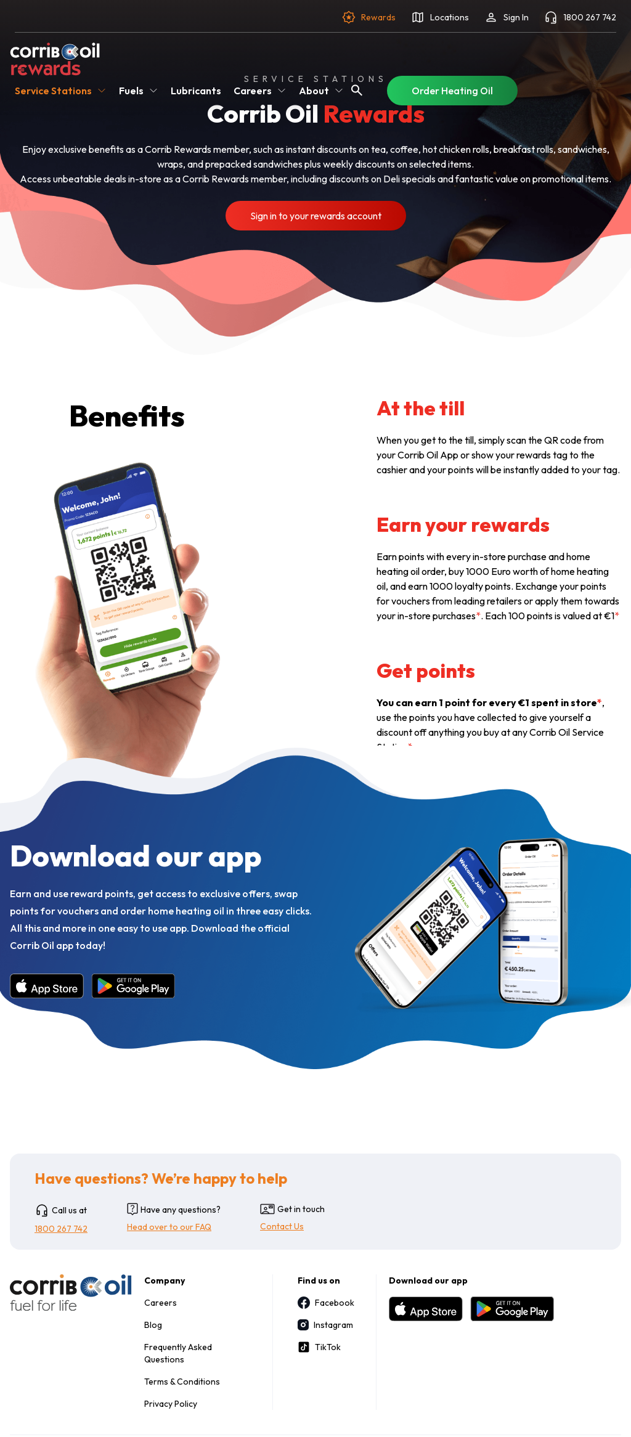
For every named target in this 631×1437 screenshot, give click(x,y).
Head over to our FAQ (169, 1226)
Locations (439, 17)
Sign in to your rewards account (315, 216)
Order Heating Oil (452, 90)
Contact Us (282, 1226)
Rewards (368, 17)
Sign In (506, 17)
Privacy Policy (170, 1403)
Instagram (324, 1325)
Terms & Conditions (182, 1381)
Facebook (324, 1303)
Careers (160, 1302)
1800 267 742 (579, 17)
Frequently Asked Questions (178, 1353)
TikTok (319, 1347)
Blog (153, 1324)
